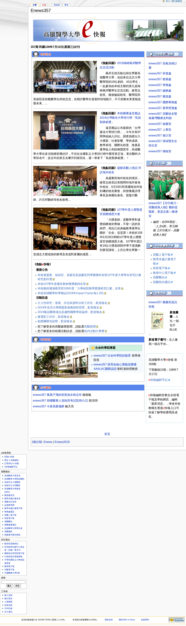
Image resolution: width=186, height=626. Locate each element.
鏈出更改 (8, 598)
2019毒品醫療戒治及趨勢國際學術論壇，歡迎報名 (70, 312)
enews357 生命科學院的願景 (112, 355)
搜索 (3, 578)
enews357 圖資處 (160, 96)
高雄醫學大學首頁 (12, 475)
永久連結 (8, 612)
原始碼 (57, 5)
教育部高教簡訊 (11, 544)
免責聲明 (145, 620)
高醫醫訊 (159, 277)
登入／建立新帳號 (174, 1)
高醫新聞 (90, 326)
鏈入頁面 (8, 595)
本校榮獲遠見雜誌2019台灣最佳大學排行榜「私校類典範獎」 (120, 118)
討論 (44, 5)
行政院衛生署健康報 (13, 556)
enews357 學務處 (160, 85)
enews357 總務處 (160, 90)
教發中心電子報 (163, 272)
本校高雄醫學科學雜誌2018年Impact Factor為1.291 (71, 293)
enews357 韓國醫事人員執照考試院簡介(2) (61, 400)
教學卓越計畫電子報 (13, 508)
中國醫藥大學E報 (12, 573)
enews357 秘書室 (160, 123)
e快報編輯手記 (10, 467)
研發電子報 (160, 268)
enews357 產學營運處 (163, 108)
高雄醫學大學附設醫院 (14, 479)
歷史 (66, 5)
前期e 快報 (9, 457)
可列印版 (8, 608)
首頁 (107, 433)
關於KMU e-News (127, 620)
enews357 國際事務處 (163, 102)
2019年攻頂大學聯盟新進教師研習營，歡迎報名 (68, 307)
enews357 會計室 (160, 135)
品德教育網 (9, 505)
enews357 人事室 (160, 129)
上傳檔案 (8, 602)
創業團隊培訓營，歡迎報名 (55, 321)
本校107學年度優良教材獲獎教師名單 (62, 283)
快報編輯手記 (158, 379)
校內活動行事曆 (94, 331)
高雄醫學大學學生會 (13, 528)
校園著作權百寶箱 (12, 535)
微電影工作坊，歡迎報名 (54, 316)
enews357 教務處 (160, 79)
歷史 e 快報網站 (12, 460)
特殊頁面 (8, 605)
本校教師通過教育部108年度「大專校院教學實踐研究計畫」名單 (79, 288)
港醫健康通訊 (10, 525)
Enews (48, 441)
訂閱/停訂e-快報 (11, 463)
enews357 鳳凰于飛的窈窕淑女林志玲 (57, 394)
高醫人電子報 (161, 254)
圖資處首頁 (9, 495)
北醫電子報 (9, 569)
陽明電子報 (9, 566)
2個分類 (37, 441)
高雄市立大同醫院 (12, 485)
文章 (35, 5)
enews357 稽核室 (160, 151)
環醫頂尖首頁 (10, 502)
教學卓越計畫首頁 (12, 498)
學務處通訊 (9, 512)
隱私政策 (109, 620)
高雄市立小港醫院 (12, 482)
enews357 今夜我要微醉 (48, 406)
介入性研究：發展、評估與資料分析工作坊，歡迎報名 (72, 302)
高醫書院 (8, 531)
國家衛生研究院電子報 (14, 553)
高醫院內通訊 (161, 282)
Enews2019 (62, 441)
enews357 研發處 (160, 73)
